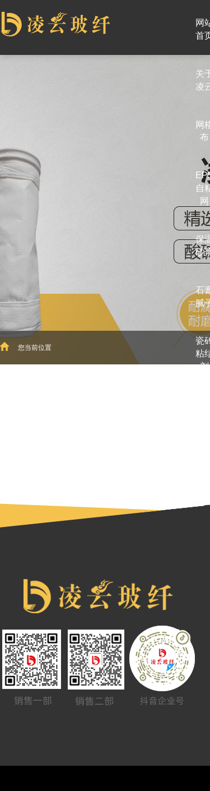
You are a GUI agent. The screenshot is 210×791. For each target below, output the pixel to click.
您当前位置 (35, 347)
